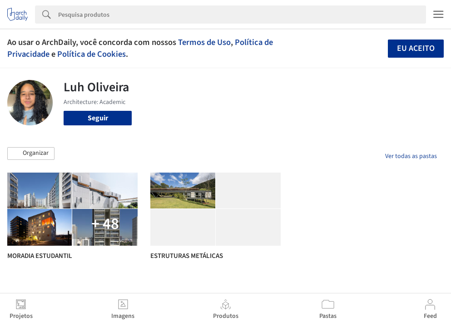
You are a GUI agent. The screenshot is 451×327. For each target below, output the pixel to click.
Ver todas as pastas (411, 156)
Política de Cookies (91, 54)
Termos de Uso (204, 42)
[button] (31, 153)
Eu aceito (416, 48)
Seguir (98, 118)
